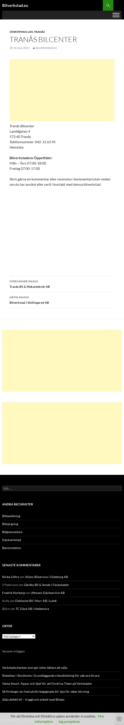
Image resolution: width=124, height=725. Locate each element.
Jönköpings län (21, 31)
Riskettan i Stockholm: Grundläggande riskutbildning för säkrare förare (50, 675)
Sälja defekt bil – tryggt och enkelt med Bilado (33, 699)
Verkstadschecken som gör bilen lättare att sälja (34, 667)
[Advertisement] (62, 90)
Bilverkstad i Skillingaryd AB (62, 299)
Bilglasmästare (12, 532)
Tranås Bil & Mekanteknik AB (62, 283)
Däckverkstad (11, 540)
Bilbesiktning (11, 516)
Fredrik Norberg (13, 593)
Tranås (39, 31)
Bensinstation (11, 548)
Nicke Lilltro (10, 577)
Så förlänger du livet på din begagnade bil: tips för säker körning (45, 691)
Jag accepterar (69, 721)
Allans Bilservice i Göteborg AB (46, 577)
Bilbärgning (10, 524)
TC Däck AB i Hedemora (32, 609)
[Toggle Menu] (116, 15)
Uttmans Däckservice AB (48, 593)
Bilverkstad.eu (15, 5)
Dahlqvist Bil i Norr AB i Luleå (35, 601)
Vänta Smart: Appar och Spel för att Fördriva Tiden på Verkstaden (47, 683)
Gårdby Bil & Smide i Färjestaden (46, 585)
